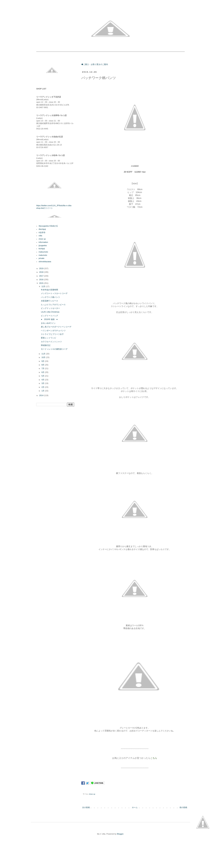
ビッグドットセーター (50, 308)
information (43, 242)
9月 (43, 361)
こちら (153, 758)
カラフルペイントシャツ (51, 342)
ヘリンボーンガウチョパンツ (53, 331)
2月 (43, 387)
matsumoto (43, 252)
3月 (43, 383)
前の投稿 (183, 807)
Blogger (120, 834)
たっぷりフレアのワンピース (53, 305)
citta (40, 236)
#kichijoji (42, 229)
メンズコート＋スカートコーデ (54, 293)
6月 (43, 372)
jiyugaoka (43, 245)
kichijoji (42, 249)
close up (92, 794)
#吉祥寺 (42, 232)
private (41, 258)
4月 (43, 380)
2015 (41, 283)
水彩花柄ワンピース (49, 301)
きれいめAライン (48, 323)
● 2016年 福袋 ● (49, 319)
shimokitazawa (45, 261)
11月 (43, 354)
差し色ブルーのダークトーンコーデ (56, 327)
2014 (41, 395)
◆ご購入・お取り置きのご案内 (94, 64)
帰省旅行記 (45, 345)
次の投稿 (86, 807)
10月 (43, 357)
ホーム (135, 807)
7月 (43, 368)
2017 (41, 276)
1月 (43, 391)
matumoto (43, 255)
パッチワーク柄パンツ (50, 297)
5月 (43, 376)
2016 (41, 279)
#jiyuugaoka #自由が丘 (48, 226)
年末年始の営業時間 (49, 290)
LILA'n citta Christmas (50, 312)
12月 (43, 286)
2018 (41, 272)
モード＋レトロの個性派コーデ (54, 349)
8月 (43, 365)
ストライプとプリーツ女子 (52, 334)
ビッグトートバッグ (49, 316)
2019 (41, 268)
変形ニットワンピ (48, 338)
